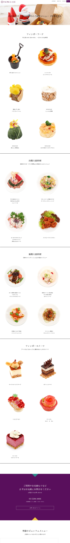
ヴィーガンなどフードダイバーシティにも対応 (29, 513)
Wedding (55, 512)
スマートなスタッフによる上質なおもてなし (29, 520)
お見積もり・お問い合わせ (61, 4)
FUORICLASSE (60, 540)
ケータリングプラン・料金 (6, 507)
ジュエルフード (4, 514)
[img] (2, 540)
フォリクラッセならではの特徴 (25, 507)
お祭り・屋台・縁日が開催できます (26, 522)
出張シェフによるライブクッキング (26, 518)
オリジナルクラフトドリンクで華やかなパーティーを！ (31, 515)
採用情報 (55, 522)
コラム (54, 515)
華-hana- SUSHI (5, 516)
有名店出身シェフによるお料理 (7, 512)
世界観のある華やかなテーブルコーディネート (29, 509)
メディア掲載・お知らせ (59, 524)
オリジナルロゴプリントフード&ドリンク (28, 517)
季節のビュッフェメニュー (6, 510)
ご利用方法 (55, 510)
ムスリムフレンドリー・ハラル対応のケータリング (30, 511)
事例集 (54, 507)
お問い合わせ (56, 518)
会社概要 (55, 520)
